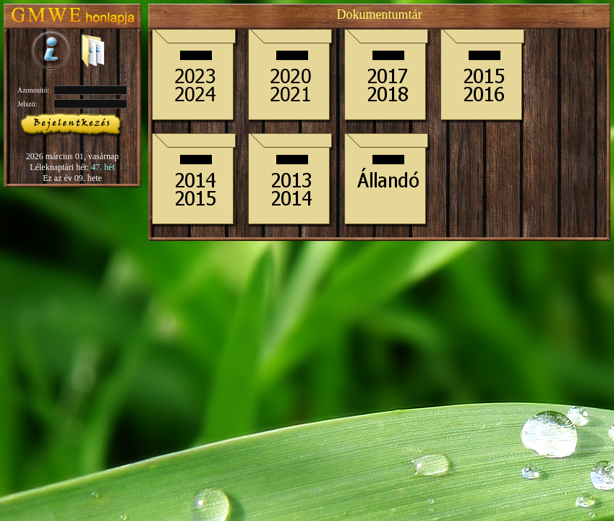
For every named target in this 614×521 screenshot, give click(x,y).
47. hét (103, 167)
